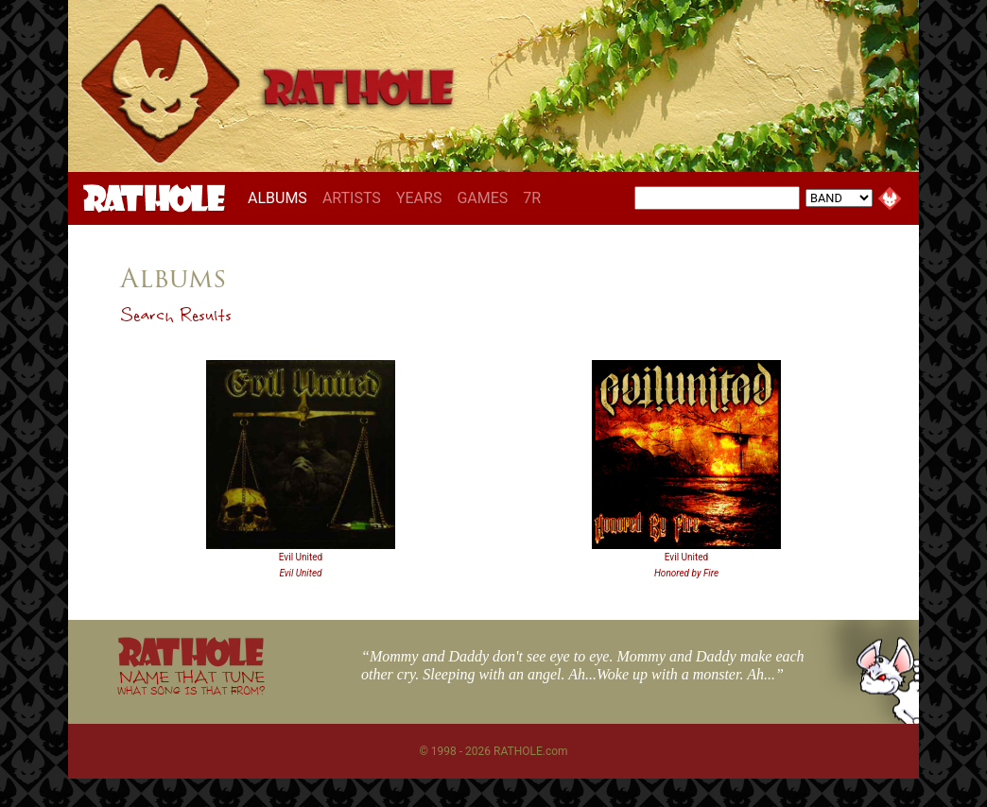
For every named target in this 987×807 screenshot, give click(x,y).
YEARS (419, 198)
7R (532, 198)
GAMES (482, 198)
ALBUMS (281, 197)
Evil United (300, 557)
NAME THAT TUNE (191, 681)
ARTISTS (351, 198)
